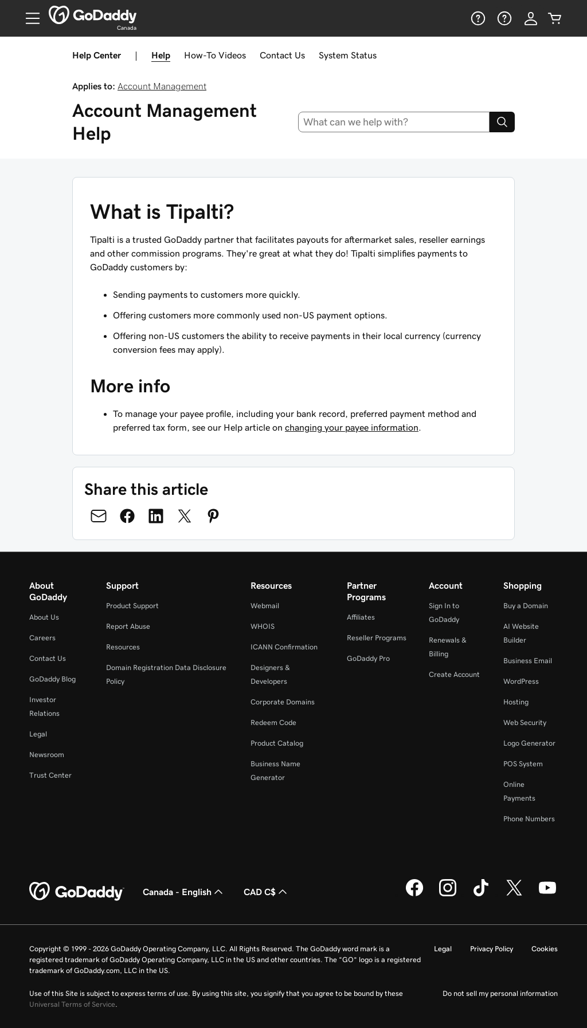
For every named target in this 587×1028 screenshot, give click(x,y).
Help (160, 55)
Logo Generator (529, 743)
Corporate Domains (283, 702)
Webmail (265, 605)
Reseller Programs (376, 637)
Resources (123, 647)
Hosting (516, 702)
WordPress (521, 681)
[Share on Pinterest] (213, 516)
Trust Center (50, 775)
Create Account (454, 674)
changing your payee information (351, 427)
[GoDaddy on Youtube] (547, 894)
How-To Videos (215, 55)
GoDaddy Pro (368, 658)
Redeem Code (273, 722)
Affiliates (361, 617)
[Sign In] (531, 18)
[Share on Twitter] (184, 516)
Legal (38, 734)
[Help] (477, 18)
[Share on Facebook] (127, 516)
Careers (42, 637)
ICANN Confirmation (284, 647)
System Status (348, 55)
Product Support (132, 605)
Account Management (162, 85)
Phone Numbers (529, 818)
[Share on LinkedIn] (156, 516)
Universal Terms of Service (72, 1004)
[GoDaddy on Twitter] (514, 894)
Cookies (544, 948)
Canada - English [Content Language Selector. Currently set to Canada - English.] (184, 892)
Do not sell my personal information (500, 993)
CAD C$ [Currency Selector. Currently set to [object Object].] (266, 892)
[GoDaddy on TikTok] (481, 894)
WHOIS (263, 626)
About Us (44, 617)
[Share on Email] (98, 516)
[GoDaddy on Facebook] (414, 894)
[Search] (502, 122)
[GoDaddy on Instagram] (447, 894)
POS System (523, 763)
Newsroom (46, 754)
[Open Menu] (28, 18)
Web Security (524, 722)
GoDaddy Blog (52, 679)
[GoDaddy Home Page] (76, 891)
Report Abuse (128, 626)
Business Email (527, 660)
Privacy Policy (491, 948)
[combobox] (394, 122)
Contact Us (282, 55)
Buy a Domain (525, 605)
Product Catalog (277, 743)
